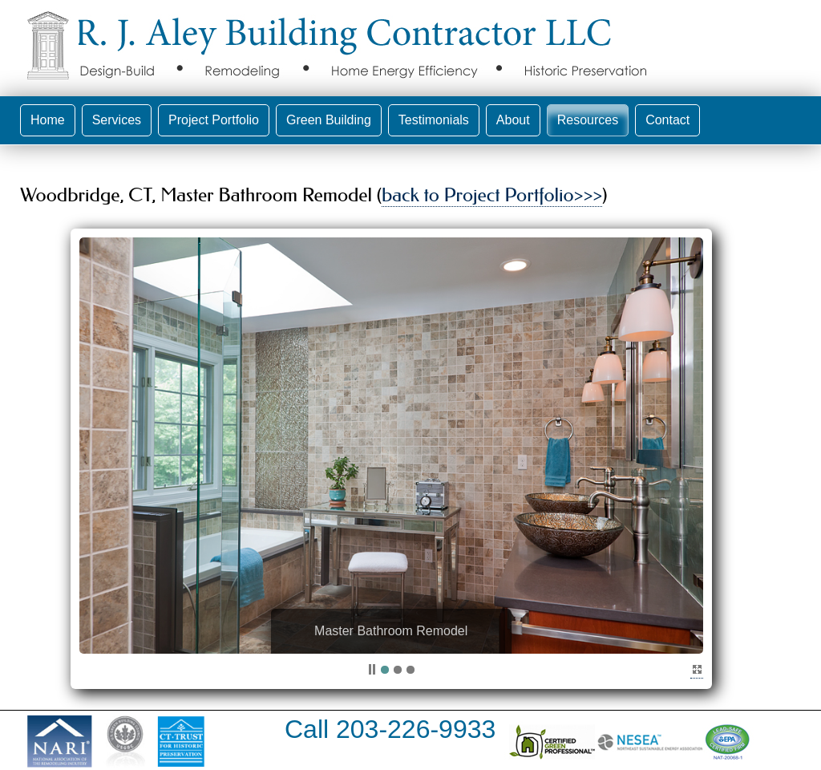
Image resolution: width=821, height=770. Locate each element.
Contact (667, 120)
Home (47, 120)
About (513, 120)
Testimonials (433, 120)
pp (372, 670)
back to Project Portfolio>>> (492, 195)
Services (116, 120)
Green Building (328, 120)
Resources (587, 120)
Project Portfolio (213, 120)
